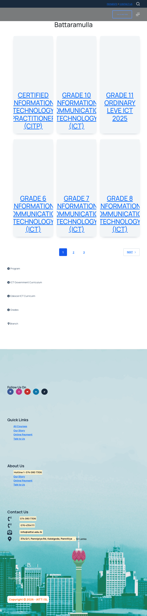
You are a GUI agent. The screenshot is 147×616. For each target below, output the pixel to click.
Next (131, 252)
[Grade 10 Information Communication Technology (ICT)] (76, 62)
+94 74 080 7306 (122, 14)
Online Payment (22, 434)
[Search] (138, 4)
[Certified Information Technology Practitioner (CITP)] (33, 62)
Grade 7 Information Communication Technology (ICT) (76, 214)
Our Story (19, 430)
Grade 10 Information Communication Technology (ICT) (76, 110)
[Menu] (138, 14)
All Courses (20, 426)
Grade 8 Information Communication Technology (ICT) (120, 214)
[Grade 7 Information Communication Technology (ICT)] (76, 165)
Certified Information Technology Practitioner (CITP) (33, 110)
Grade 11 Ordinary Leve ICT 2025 (119, 107)
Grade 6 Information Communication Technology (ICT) (33, 214)
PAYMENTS (112, 3)
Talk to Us (19, 438)
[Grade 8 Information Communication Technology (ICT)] (120, 165)
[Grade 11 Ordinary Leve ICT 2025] (120, 62)
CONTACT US (126, 3)
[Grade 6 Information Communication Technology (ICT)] (33, 165)
